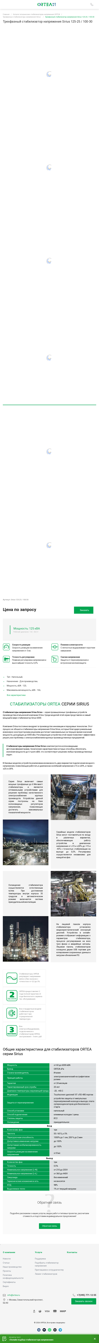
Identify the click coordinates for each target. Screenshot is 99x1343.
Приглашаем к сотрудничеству (49, 1270)
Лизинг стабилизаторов (46, 1274)
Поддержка (40, 1259)
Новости (7, 1259)
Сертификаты (9, 1282)
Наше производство (12, 1267)
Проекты (7, 1271)
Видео (6, 1286)
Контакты (72, 1252)
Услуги (38, 1252)
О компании (9, 1252)
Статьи (6, 1263)
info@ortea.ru (11, 1295)
